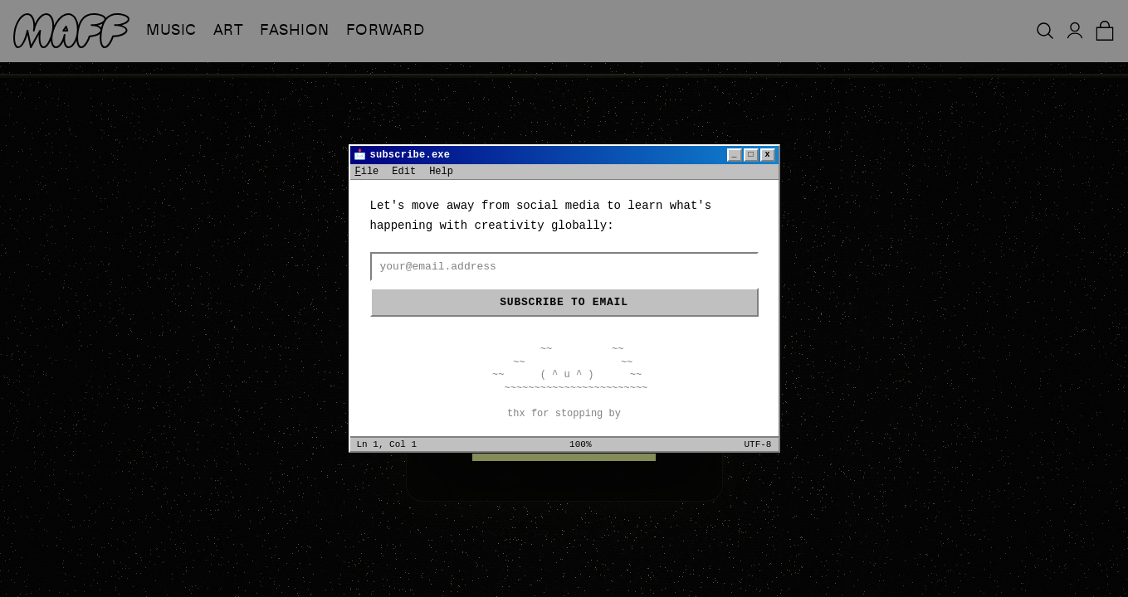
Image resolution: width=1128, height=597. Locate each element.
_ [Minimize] (733, 154)
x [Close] (766, 154)
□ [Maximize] (750, 154)
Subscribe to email (563, 302)
